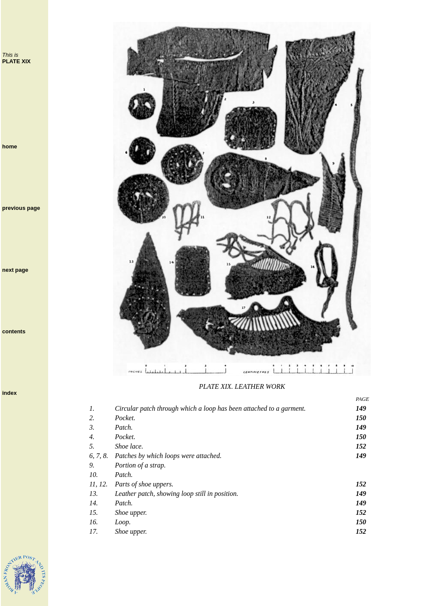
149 (361, 408)
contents (13, 331)
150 (361, 417)
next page (15, 270)
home (9, 146)
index (9, 393)
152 (361, 446)
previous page (21, 208)
